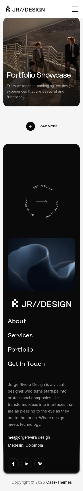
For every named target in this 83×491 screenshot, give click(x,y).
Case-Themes (59, 482)
